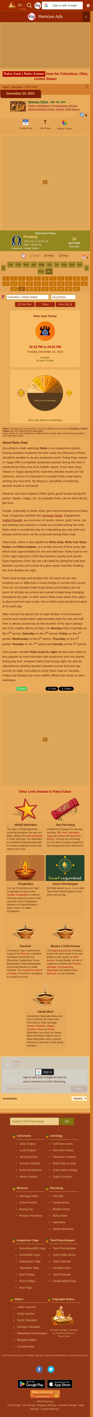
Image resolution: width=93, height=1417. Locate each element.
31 (76, 288)
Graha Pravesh (12, 520)
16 (37, 283)
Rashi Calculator (27, 1320)
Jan (10, 264)
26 (37, 288)
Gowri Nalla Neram (64, 1254)
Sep (71, 264)
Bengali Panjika (26, 1339)
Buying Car (26, 1209)
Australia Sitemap (67, 1405)
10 (76, 278)
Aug (63, 264)
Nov (41, 271)
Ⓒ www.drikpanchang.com (63, 1333)
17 (45, 283)
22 (84, 283)
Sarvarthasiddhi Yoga (32, 1248)
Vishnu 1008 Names (68, 109)
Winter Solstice (29, 1176)
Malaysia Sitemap (46, 1405)
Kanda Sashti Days (64, 1281)
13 (13, 283)
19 (60, 283)
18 (53, 283)
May (41, 264)
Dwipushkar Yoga (29, 1261)
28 (53, 288)
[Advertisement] (46, 182)
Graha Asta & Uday (64, 1163)
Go (67, 1121)
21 (76, 283)
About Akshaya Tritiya (41, 109)
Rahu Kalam (60, 1215)
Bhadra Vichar (61, 1209)
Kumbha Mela (25, 1346)
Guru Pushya (27, 1281)
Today (45, 304)
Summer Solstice (30, 1163)
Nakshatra (59, 1222)
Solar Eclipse (28, 1143)
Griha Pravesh (28, 1202)
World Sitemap (45, 1401)
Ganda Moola (61, 1202)
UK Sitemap (29, 1405)
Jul (56, 264)
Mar (26, 264)
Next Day (65, 304)
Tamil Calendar (62, 1261)
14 (21, 283)
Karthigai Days (62, 1267)
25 (29, 288)
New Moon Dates (63, 1150)
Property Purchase (31, 1215)
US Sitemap (14, 1405)
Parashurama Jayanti (64, 105)
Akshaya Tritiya (38, 102)
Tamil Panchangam (64, 1248)
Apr (34, 264)
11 (84, 278)
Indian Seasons (26, 1307)
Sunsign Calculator (28, 1326)
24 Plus (63, 255)
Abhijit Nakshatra (63, 1228)
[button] (62, 5)
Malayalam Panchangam (32, 1333)
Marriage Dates (29, 1196)
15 (29, 283)
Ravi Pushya (27, 1274)
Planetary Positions (64, 1156)
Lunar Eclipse (28, 1150)
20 (68, 283)
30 (68, 288)
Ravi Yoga (25, 1287)
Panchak (58, 1196)
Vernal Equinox (29, 1156)
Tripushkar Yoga (29, 1267)
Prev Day (24, 304)
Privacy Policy (64, 1336)
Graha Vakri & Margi (65, 1170)
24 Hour (49, 255)
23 (13, 288)
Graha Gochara (62, 1176)
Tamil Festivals (62, 1274)
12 (6, 283)
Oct (79, 264)
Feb (18, 264)
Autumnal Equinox (31, 1170)
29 (60, 288)
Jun (49, 264)
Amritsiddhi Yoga (29, 1254)
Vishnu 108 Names (39, 105)
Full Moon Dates (63, 1143)
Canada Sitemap (49, 1409)
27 (45, 288)
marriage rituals (52, 515)
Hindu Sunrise (25, 1313)
